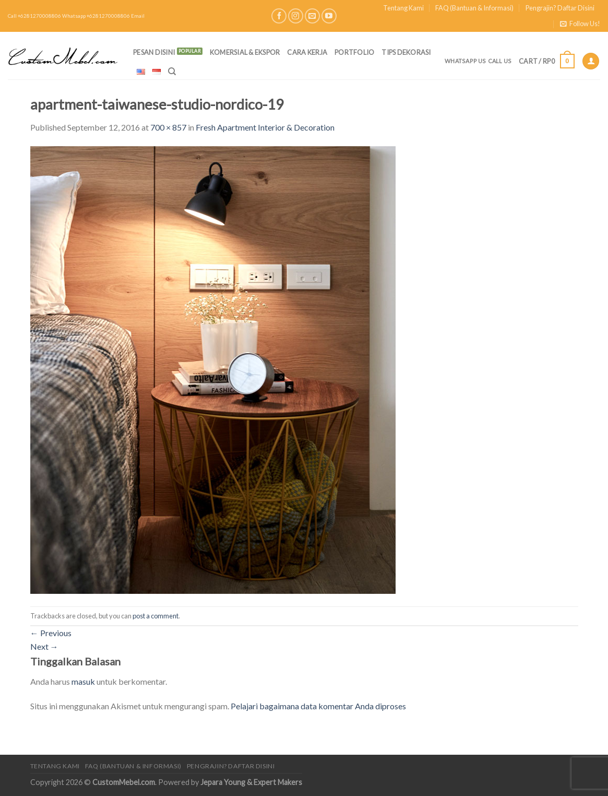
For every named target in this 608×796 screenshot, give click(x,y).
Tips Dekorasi (406, 52)
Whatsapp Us (465, 60)
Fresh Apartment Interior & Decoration (265, 127)
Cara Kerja (307, 52)
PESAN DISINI (154, 52)
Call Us (500, 60)
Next (44, 646)
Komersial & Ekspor (245, 52)
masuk (83, 681)
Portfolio (354, 52)
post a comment (155, 616)
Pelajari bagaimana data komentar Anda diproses (318, 706)
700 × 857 (168, 127)
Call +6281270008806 (34, 16)
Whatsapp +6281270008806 (96, 16)
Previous (50, 633)
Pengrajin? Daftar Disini (560, 8)
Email (138, 16)
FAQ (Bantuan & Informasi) (474, 8)
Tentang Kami (403, 8)
